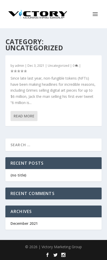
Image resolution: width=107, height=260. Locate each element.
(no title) (18, 175)
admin (19, 65)
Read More (24, 116)
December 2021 (24, 223)
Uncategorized (58, 65)
